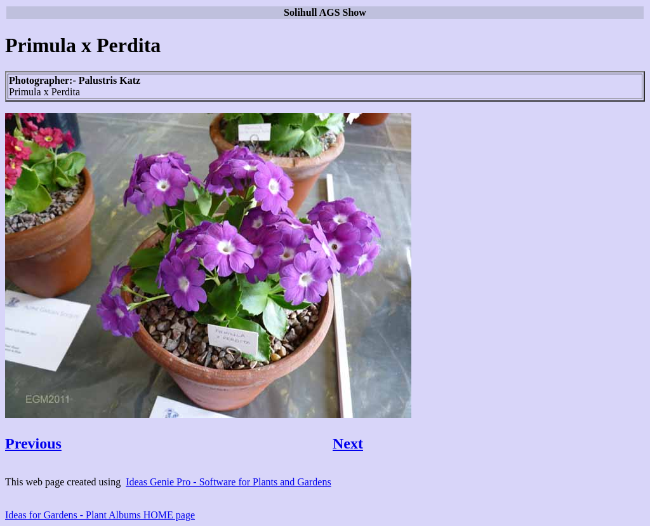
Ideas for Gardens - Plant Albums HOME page (100, 514)
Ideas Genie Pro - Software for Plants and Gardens (228, 481)
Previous (33, 443)
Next (348, 443)
